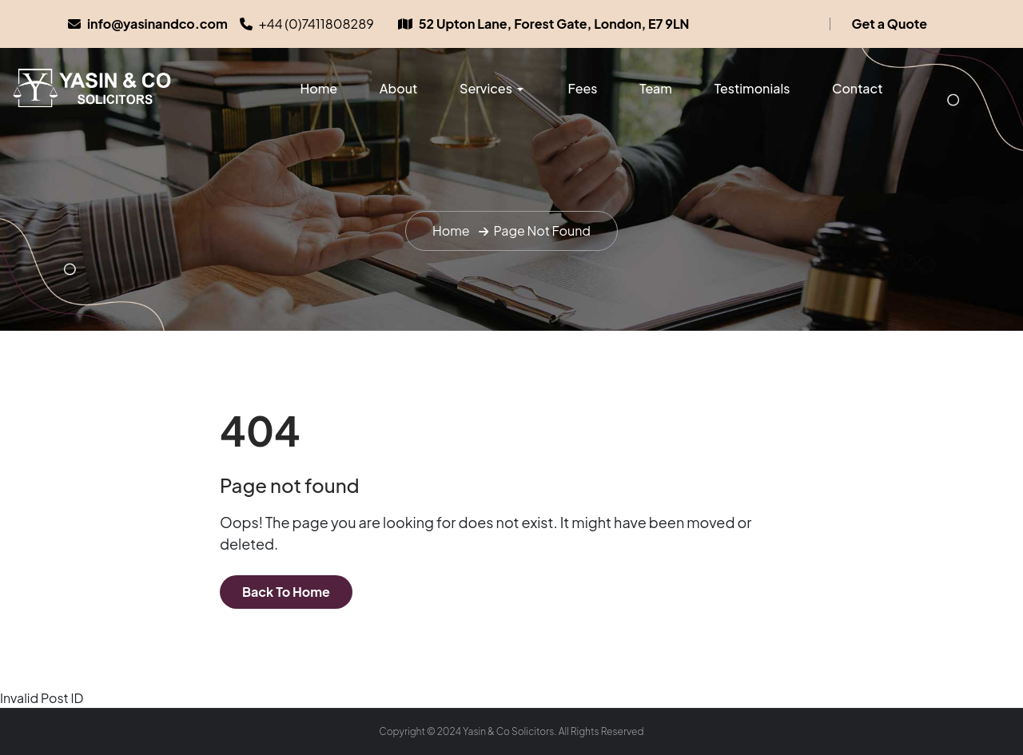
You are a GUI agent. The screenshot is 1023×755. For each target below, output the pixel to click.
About (399, 88)
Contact (857, 88)
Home (318, 88)
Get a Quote (889, 24)
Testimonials (752, 88)
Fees (583, 88)
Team (655, 88)
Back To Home (286, 591)
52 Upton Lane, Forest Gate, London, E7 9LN (554, 23)
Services (486, 88)
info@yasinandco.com (157, 23)
